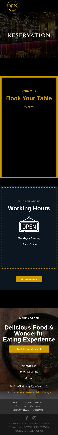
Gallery (35, 406)
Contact (38, 409)
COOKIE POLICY (33, 430)
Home (16, 402)
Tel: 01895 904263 (29, 371)
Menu (38, 402)
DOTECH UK (31, 427)
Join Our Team (20, 409)
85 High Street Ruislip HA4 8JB (34, 392)
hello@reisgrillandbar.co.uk (32, 386)
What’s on (20, 406)
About (27, 402)
